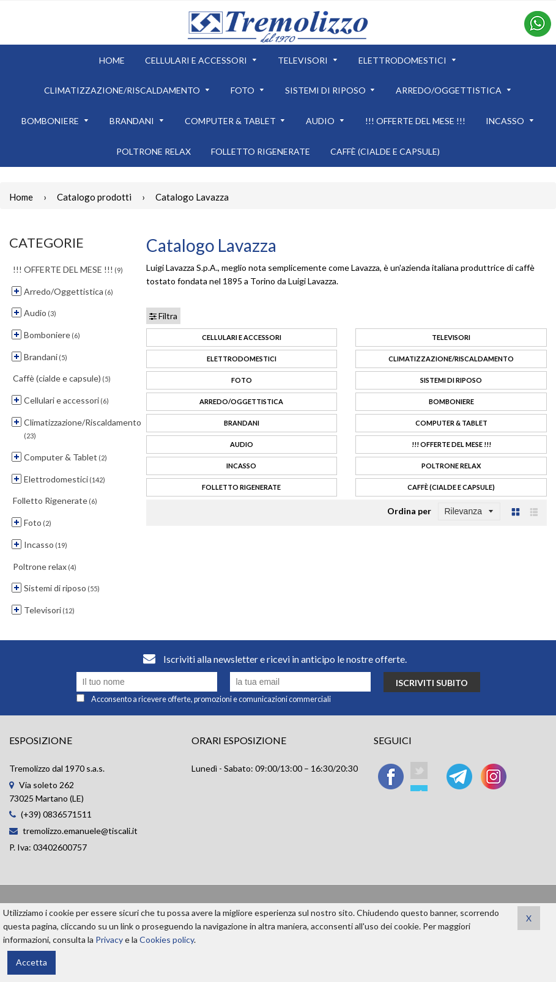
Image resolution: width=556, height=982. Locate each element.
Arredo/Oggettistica (241, 401)
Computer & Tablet (451, 423)
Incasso (241, 466)
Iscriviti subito (432, 682)
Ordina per (409, 511)
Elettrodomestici (241, 359)
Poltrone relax (451, 466)
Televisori (451, 337)
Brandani (241, 423)
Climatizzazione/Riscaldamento (451, 359)
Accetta (31, 962)
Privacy (109, 939)
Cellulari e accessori (241, 337)
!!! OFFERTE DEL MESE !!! (451, 444)
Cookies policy (166, 939)
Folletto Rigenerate (241, 487)
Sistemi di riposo (451, 380)
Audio (241, 444)
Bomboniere (451, 401)
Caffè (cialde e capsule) (451, 487)
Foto (241, 380)
